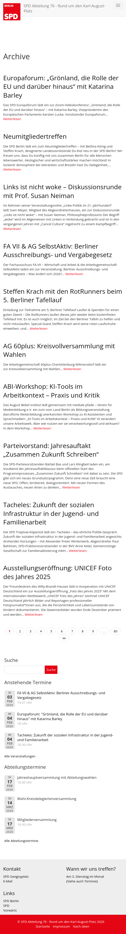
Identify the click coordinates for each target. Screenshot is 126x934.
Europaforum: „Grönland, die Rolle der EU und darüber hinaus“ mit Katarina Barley (60, 86)
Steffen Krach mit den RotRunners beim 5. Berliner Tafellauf (62, 295)
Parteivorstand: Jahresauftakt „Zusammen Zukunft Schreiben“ (51, 450)
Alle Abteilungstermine (21, 841)
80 (115, 631)
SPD (6, 905)
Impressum (61, 926)
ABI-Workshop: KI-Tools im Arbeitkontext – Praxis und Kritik (51, 390)
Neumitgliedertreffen (35, 136)
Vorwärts (10, 910)
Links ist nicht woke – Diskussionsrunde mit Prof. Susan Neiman (62, 191)
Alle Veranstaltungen (19, 756)
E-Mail (7, 881)
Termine (90, 881)
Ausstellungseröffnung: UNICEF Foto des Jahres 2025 (57, 572)
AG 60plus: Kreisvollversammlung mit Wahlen (59, 350)
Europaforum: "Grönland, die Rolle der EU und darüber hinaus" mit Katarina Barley (62, 716)
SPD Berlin (11, 901)
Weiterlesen (12, 119)
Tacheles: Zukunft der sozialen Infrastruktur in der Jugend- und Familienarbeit (51, 513)
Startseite (43, 926)
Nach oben (81, 926)
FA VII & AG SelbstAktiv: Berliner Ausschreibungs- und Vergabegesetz (57, 250)
